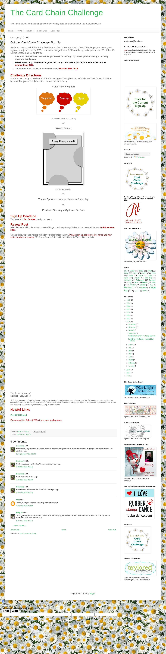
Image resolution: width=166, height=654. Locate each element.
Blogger (92, 594)
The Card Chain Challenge (56, 12)
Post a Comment (19, 525)
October (22, 434)
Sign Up (28, 434)
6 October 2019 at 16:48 (24, 521)
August (136, 278)
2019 (18, 434)
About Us (29, 31)
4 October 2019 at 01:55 (24, 506)
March (144, 282)
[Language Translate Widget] (137, 154)
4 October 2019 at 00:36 (24, 480)
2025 (141, 275)
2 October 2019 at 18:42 (24, 467)
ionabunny (20, 446)
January (152, 280)
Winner (144, 291)
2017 (132, 271)
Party (151, 285)
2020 (126, 273)
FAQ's (19, 31)
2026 (150, 275)
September (143, 288)
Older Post (112, 530)
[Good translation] (6, 611)
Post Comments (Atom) (28, 534)
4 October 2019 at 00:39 (24, 493)
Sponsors (137, 291)
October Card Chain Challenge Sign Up (141, 336)
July (129, 282)
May (154, 282)
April (126, 278)
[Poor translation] (15, 611)
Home (10, 31)
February (140, 280)
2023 (153, 273)
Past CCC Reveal (18, 415)
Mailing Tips (55, 31)
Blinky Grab (42, 31)
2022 (144, 273)
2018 (141, 271)
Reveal (128, 287)
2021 (135, 273)
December (127, 280)
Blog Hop (148, 278)
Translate (139, 157)
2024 (131, 275)
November (132, 285)
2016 (125, 271)
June (136, 282)
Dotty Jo (19, 513)
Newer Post (15, 530)
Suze (18, 500)
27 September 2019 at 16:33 (26, 454)
